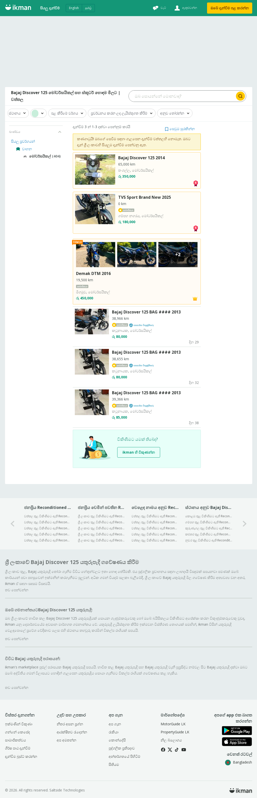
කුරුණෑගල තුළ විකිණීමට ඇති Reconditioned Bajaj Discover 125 (208, 528)
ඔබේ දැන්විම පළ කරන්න (230, 8)
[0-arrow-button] (12, 523)
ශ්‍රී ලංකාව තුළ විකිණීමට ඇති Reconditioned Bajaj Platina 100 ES (101, 528)
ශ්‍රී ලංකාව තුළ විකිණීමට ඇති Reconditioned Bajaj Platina (101, 516)
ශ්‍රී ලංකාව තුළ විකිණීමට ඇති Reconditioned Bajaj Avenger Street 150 (101, 540)
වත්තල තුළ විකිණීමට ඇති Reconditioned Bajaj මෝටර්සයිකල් (155, 516)
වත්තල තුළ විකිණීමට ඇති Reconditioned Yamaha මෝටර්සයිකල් (155, 528)
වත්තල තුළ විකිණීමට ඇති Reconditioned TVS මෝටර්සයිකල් (155, 522)
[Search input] (182, 96)
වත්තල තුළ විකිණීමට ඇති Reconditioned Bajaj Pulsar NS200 (47, 528)
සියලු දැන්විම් (50, 8)
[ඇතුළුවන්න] (185, 8)
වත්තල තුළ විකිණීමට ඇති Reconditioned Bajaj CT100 (47, 516)
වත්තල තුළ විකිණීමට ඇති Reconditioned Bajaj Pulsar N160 (47, 522)
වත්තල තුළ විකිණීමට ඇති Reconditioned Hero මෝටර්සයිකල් (155, 540)
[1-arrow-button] (244, 523)
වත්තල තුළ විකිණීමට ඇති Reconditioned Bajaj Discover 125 (47, 534)
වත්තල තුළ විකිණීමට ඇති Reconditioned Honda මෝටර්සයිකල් (155, 534)
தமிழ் (88, 8)
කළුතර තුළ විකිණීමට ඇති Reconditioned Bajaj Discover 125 (208, 534)
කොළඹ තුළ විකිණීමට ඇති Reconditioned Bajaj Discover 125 (208, 516)
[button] (180, 128)
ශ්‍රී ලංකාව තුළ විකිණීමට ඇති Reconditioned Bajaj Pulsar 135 (101, 534)
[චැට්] (159, 8)
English (74, 8)
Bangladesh (238, 762)
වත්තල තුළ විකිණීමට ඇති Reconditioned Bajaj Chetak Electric (47, 540)
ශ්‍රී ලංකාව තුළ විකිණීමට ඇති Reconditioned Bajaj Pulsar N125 (101, 522)
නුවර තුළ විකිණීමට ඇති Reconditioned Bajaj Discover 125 (208, 540)
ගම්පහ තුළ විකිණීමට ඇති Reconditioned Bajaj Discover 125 (208, 522)
